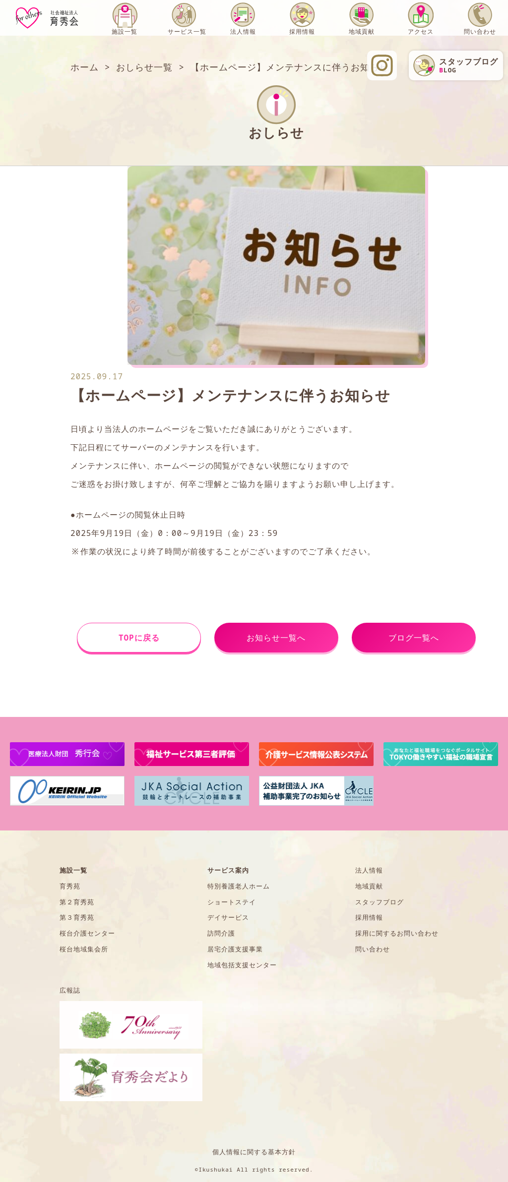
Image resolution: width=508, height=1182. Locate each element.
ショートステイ (231, 901)
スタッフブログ (379, 901)
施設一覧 (124, 31)
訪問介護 (221, 933)
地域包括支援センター (242, 964)
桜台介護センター (87, 933)
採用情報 (302, 31)
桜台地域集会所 (84, 949)
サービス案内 (228, 870)
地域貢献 (362, 31)
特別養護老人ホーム (238, 886)
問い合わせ (480, 31)
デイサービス (228, 917)
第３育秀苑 (77, 917)
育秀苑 (70, 886)
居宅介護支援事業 (235, 949)
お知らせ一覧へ (276, 637)
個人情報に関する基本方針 (254, 1151)
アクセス (421, 31)
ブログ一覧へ (413, 637)
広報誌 (70, 990)
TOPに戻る (139, 637)
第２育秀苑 (77, 901)
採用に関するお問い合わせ (397, 933)
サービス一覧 (187, 31)
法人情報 (243, 31)
